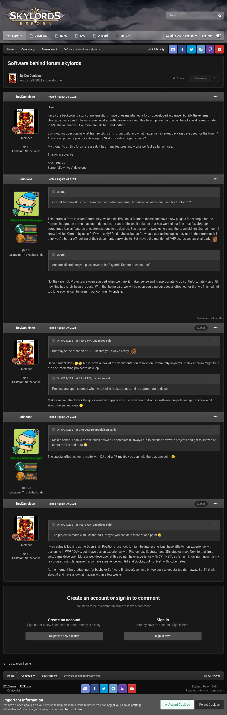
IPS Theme (9, 686)
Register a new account (64, 636)
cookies (29, 705)
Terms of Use (73, 709)
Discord (102, 35)
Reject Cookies (208, 704)
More (124, 35)
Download (40, 35)
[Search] (180, 16)
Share (178, 78)
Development (55, 80)
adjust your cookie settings (124, 705)
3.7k (26, 250)
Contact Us (13, 690)
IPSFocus (25, 686)
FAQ (82, 35)
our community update (106, 291)
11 (26, 146)
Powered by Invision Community (205, 690)
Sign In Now (162, 636)
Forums (16, 35)
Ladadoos (25, 179)
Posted (62, 96)
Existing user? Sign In (181, 35)
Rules (63, 35)
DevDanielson (33, 75)
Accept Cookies (175, 704)
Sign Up (207, 35)
